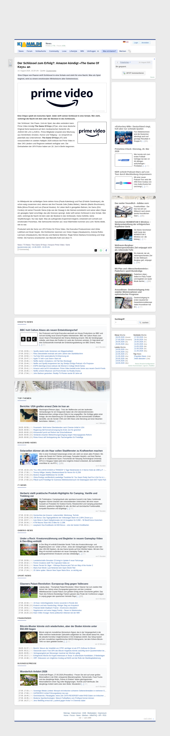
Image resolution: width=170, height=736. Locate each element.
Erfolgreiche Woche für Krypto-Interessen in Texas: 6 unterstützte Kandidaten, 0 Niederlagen (69, 656)
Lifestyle (73, 51)
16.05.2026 (138, 340)
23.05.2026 (120, 352)
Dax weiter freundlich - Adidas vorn (132, 203)
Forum (29, 51)
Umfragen (93, 51)
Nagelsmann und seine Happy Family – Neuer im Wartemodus (57, 610)
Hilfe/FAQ (93, 715)
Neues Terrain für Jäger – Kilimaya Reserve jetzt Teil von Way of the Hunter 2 (63, 565)
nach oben (148, 719)
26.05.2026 (120, 342)
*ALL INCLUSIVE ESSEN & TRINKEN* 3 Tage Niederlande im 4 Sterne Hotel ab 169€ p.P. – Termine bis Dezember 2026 (80, 470)
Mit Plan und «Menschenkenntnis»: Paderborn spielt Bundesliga (132, 269)
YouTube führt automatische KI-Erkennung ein (51, 356)
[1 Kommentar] (23, 249)
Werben (122, 51)
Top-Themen (24, 398)
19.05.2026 (120, 361)
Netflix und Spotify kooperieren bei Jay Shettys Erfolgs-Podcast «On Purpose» (63, 363)
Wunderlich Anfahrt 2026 (33, 671)
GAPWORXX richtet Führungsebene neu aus (50, 693)
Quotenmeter (51, 71)
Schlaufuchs (41, 51)
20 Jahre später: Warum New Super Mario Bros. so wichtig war (57, 570)
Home (66, 715)
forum (152, 77)
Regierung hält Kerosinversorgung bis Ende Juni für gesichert (57, 430)
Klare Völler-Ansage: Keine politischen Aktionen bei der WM (56, 613)
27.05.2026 (120, 340)
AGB (84, 713)
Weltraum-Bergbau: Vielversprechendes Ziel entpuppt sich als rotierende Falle (133, 247)
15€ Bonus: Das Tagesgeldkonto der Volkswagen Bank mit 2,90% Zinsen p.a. (63, 518)
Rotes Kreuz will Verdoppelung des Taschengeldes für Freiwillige (58, 437)
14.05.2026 (138, 344)
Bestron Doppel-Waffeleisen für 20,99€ (48, 475)
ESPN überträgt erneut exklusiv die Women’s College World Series (59, 366)
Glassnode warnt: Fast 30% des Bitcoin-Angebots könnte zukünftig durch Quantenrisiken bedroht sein (72, 651)
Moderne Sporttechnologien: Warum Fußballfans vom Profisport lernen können (63, 698)
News (21, 51)
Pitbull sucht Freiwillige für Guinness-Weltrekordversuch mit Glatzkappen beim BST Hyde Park (69, 480)
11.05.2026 (138, 351)
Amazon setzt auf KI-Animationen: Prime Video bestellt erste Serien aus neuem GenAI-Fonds (69, 368)
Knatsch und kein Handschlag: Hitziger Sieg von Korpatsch (56, 605)
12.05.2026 (138, 349)
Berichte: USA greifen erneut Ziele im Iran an (44, 406)
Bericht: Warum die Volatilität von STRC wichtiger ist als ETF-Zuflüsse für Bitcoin (64, 648)
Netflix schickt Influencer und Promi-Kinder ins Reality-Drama (57, 371)
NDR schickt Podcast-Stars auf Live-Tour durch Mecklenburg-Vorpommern (133, 173)
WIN (82, 51)
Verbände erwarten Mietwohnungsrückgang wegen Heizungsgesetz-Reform (62, 435)
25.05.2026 (120, 344)
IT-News (22, 485)
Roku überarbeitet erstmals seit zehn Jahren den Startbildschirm (58, 354)
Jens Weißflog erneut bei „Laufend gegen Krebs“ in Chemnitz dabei (59, 701)
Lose (64, 51)
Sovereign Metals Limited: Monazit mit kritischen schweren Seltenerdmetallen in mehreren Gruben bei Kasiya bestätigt (79, 691)
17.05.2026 (138, 337)
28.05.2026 (120, 337)
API (99, 715)
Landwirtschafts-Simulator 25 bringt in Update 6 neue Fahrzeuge (58, 560)
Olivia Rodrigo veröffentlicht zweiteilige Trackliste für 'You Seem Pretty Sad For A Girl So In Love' (70, 477)
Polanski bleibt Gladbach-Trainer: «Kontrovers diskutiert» (55, 608)
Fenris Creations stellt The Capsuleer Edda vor (51, 563)
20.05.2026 (120, 359)
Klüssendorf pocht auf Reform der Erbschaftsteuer (52, 432)
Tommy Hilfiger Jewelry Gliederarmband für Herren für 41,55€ (57, 472)
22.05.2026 (120, 354)
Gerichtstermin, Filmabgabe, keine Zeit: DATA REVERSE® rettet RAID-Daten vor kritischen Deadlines (72, 696)
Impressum (102, 713)
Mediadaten (92, 713)
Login (136, 43)
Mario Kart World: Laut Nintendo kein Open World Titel (54, 568)
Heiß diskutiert (140, 359)
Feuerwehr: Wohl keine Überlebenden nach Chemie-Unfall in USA (58, 427)
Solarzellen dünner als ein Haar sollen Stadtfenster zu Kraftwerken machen (61, 451)
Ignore (145, 366)
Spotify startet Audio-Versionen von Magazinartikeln (53, 351)
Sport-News (24, 575)
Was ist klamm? (109, 51)
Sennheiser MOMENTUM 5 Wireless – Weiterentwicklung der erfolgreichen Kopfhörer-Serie (133, 224)
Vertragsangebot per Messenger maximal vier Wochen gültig (56, 653)
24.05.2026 (120, 349)
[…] (40, 345)
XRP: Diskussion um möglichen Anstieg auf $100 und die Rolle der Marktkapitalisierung (67, 658)
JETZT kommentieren (133, 73)
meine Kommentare (135, 366)
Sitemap (66, 713)
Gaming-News (25, 530)
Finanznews (24, 618)
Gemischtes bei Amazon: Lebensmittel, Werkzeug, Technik (56, 515)
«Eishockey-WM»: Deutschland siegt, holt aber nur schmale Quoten (133, 127)
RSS (104, 715)
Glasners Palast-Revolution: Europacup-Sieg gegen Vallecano (54, 584)
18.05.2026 (120, 363)
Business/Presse (27, 663)
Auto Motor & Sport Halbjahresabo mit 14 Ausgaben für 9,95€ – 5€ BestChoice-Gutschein (67, 520)
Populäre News (140, 356)
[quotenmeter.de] (24, 247)
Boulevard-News (27, 442)
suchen (143, 322)
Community (54, 51)
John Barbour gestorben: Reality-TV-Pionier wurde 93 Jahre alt (57, 373)
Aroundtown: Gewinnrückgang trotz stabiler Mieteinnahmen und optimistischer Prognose (132, 292)
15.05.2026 (138, 342)
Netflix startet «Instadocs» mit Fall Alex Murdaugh (52, 361)
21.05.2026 (120, 356)
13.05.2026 (138, 346)
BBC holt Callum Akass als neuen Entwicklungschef (48, 330)
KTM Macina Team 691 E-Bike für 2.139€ (49, 523)
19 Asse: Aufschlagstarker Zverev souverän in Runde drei (55, 603)
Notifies (151, 366)
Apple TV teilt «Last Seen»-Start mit (47, 359)
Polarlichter (124, 62)
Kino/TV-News (25, 322)
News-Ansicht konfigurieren (144, 364)
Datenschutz (76, 713)
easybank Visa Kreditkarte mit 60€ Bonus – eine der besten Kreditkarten (61, 525)
